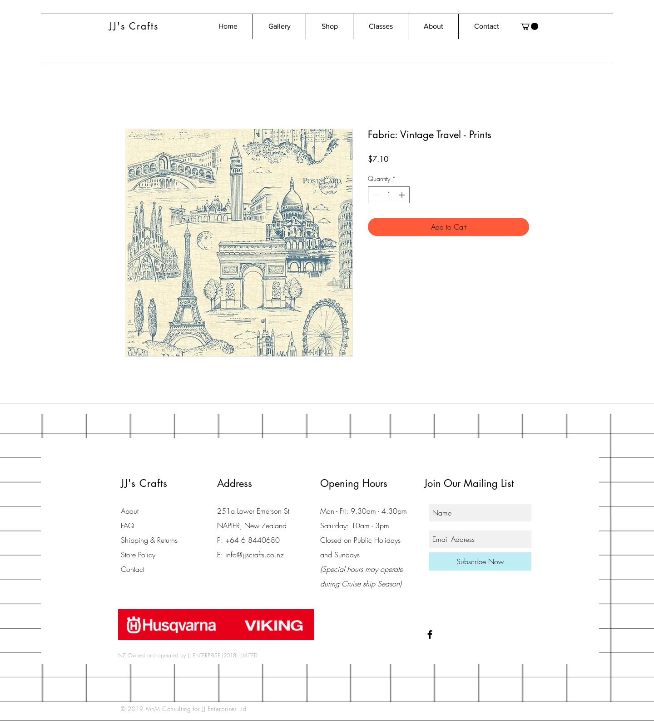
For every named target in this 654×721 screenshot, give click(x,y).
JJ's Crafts (134, 26)
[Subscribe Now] (480, 561)
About (130, 511)
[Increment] (402, 195)
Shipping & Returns (149, 540)
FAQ (127, 526)
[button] (529, 26)
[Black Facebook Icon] (430, 634)
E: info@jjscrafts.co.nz (250, 555)
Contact (132, 569)
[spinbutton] (389, 195)
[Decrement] (375, 195)
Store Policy (138, 555)
